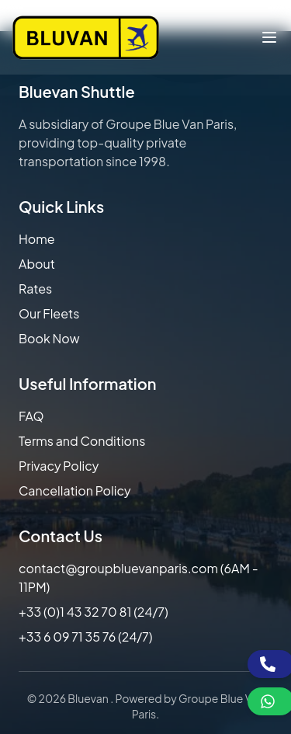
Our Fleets (49, 313)
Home (37, 239)
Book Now (49, 338)
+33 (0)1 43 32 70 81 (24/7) (93, 612)
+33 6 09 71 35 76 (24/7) (86, 636)
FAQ (31, 416)
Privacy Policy (59, 465)
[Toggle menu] (269, 37)
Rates (35, 288)
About (37, 264)
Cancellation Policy (75, 490)
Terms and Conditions (82, 441)
